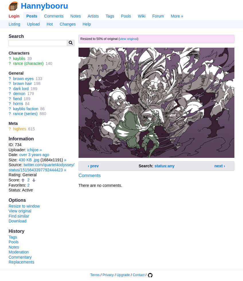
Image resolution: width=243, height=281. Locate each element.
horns (18, 103)
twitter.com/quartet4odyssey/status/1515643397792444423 (42, 167)
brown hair (22, 83)
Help (87, 24)
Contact (138, 275)
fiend (17, 98)
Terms (95, 275)
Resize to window (24, 206)
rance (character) (28, 63)
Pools (126, 16)
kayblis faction (25, 108)
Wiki (141, 16)
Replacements (21, 262)
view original (128, 38)
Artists (93, 16)
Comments (54, 16)
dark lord (21, 88)
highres (19, 129)
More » (177, 16)
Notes (75, 16)
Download (17, 221)
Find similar (19, 216)
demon (19, 93)
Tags (110, 16)
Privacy (108, 275)
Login (14, 16)
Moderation (19, 252)
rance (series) (25, 113)
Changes (68, 24)
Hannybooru (44, 5)
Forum (158, 16)
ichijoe (33, 150)
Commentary (20, 257)
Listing (14, 24)
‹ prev (93, 166)
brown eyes (23, 78)
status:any (164, 166)
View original (20, 211)
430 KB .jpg (29, 160)
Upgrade (123, 275)
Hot (50, 24)
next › (219, 166)
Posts (31, 16)
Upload (33, 24)
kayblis (19, 58)
